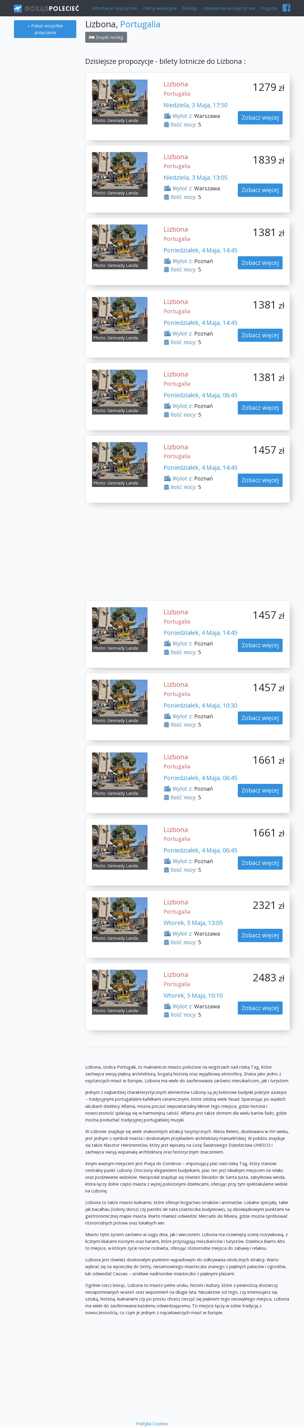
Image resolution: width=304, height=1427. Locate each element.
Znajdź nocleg (106, 37)
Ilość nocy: (180, 124)
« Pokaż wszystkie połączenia (45, 29)
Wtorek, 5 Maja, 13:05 (193, 923)
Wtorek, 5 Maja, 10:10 (193, 995)
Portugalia (140, 24)
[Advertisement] (45, 134)
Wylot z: (178, 115)
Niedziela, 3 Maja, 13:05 (195, 177)
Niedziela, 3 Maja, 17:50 (195, 105)
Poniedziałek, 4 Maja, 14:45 (200, 250)
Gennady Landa (122, 120)
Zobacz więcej (260, 117)
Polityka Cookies (152, 1423)
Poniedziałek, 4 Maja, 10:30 (200, 705)
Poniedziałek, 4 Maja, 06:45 (200, 395)
